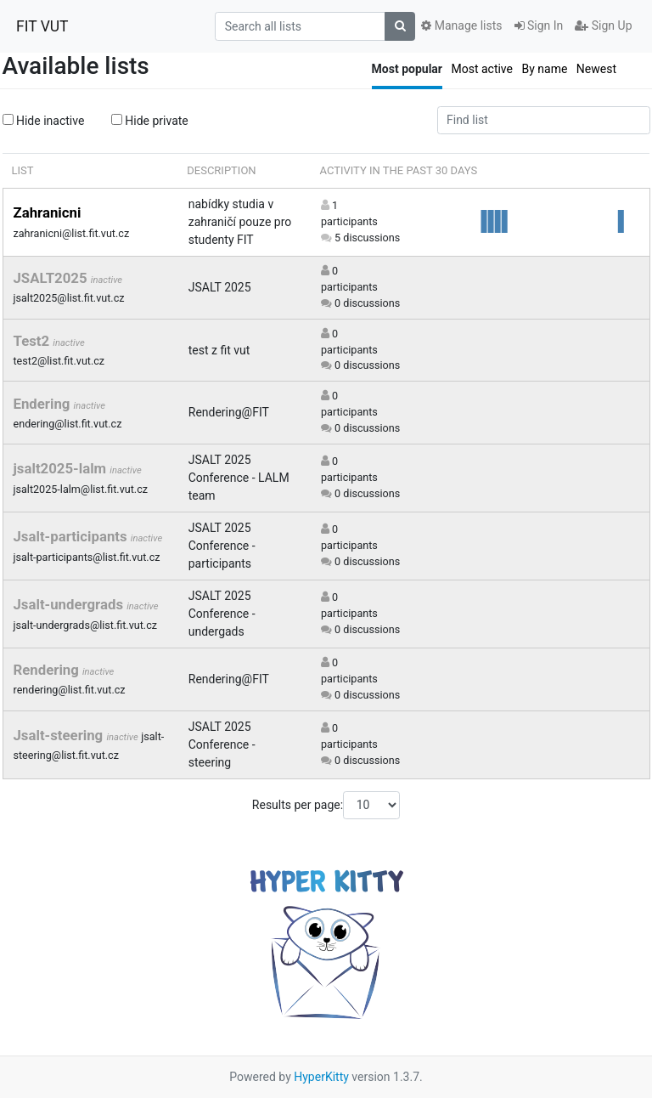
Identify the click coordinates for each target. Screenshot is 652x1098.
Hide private (149, 120)
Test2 (33, 340)
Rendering (48, 669)
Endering (44, 403)
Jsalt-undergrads (70, 604)
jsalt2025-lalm (62, 468)
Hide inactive (44, 120)
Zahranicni (48, 212)
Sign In (539, 25)
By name (544, 69)
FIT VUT (42, 26)
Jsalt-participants (72, 536)
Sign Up (603, 25)
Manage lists (461, 25)
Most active (482, 69)
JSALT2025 (52, 277)
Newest (596, 69)
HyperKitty (321, 1077)
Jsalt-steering (60, 735)
